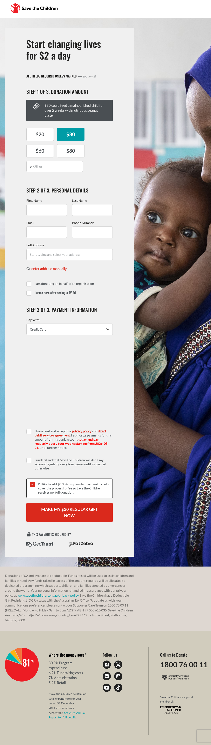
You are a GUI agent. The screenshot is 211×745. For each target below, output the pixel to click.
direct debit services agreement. (70, 418)
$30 (69, 134)
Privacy (10, 732)
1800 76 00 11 (184, 650)
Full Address (35, 230)
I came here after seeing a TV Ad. (55, 278)
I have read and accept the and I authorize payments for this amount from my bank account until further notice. (73, 424)
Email (30, 208)
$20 (39, 134)
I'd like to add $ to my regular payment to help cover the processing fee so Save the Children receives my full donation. (73, 473)
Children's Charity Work (86, 732)
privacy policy (81, 416)
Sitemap (58, 732)
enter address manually (49, 254)
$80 (39, 151)
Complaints (28, 732)
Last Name (79, 186)
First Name (34, 186)
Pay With (33, 305)
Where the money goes (66, 640)
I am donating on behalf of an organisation (64, 269)
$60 (99, 134)
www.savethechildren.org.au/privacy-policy (48, 581)
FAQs (44, 732)
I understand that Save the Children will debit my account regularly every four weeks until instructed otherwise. (70, 449)
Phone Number (83, 208)
